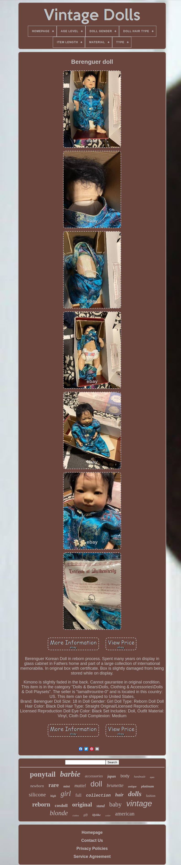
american (124, 814)
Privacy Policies (92, 848)
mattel (80, 785)
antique (132, 786)
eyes (152, 777)
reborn (41, 804)
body (124, 776)
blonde (59, 813)
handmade (139, 776)
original (82, 804)
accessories (94, 776)
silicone (37, 795)
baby (115, 804)
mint (66, 786)
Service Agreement (92, 856)
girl (66, 793)
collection (98, 795)
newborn (37, 786)
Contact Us (92, 840)
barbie (70, 774)
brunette (115, 785)
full (78, 795)
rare (53, 785)
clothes (75, 815)
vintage (139, 803)
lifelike (96, 815)
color (108, 815)
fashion (150, 796)
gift (85, 815)
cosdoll (61, 805)
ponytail (43, 774)
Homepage (92, 832)
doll (96, 784)
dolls (134, 794)
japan (111, 776)
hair (119, 795)
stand (100, 806)
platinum (147, 786)
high (53, 796)
